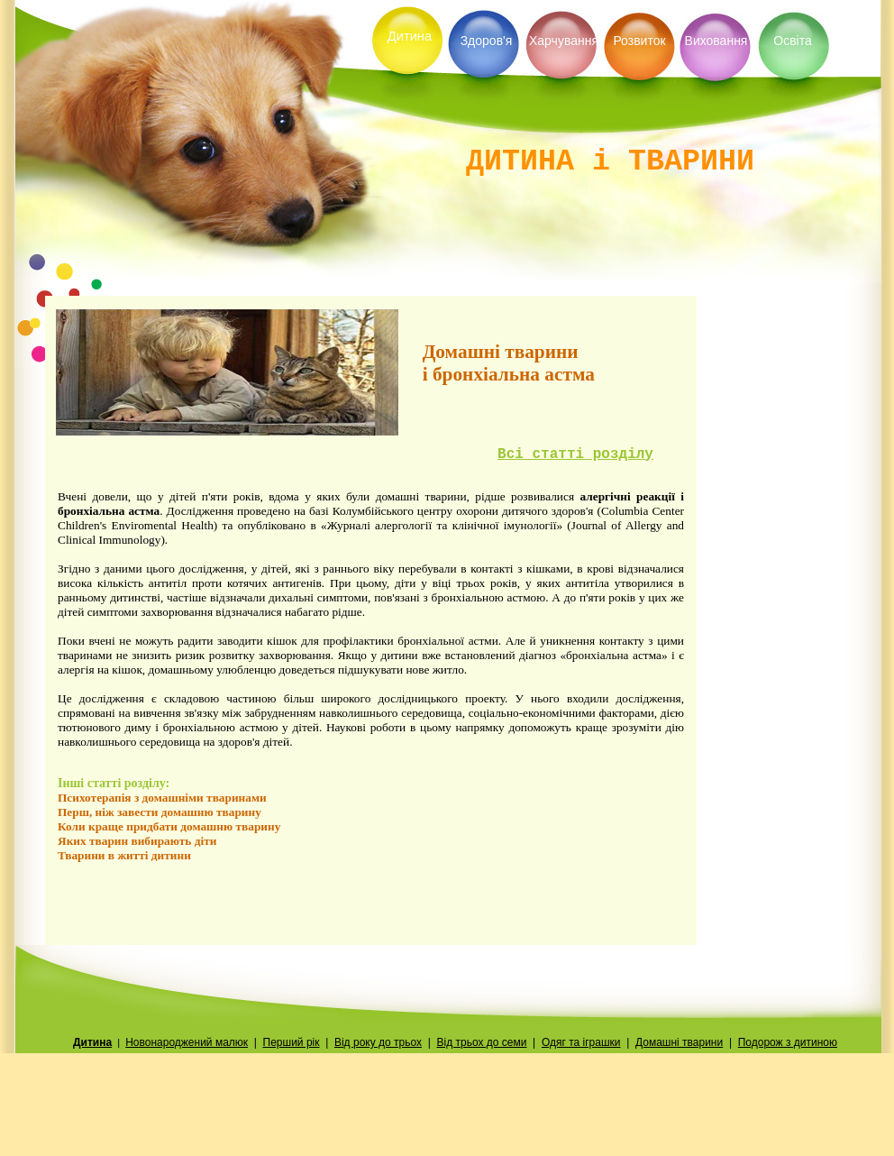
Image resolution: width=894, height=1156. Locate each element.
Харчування (563, 40)
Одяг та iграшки (581, 1042)
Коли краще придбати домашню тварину (169, 826)
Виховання (716, 40)
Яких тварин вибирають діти (137, 841)
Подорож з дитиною (787, 1042)
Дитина (92, 1042)
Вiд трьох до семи (481, 1042)
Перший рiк (291, 1042)
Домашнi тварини (679, 1042)
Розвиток (639, 40)
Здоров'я (487, 40)
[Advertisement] (777, 592)
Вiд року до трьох (378, 1042)
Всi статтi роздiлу (575, 454)
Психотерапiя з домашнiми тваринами (162, 797)
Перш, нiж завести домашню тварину (159, 812)
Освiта (792, 40)
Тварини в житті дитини (124, 855)
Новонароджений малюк (186, 1042)
